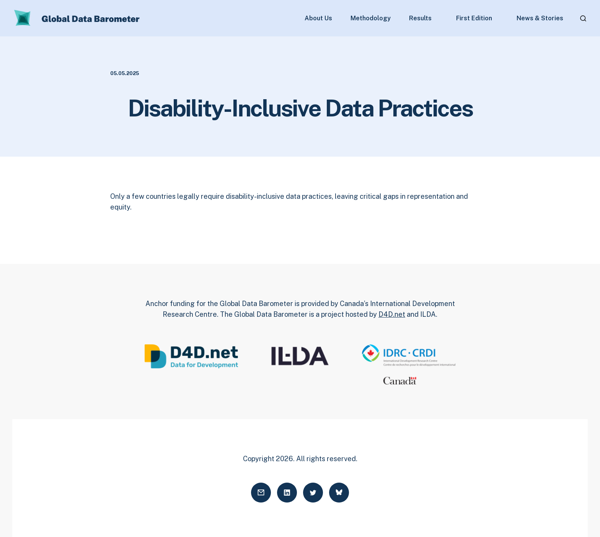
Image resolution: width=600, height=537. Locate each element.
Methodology (371, 18)
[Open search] (583, 18)
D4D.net (391, 314)
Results (420, 18)
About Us (318, 18)
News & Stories (540, 18)
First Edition (474, 18)
